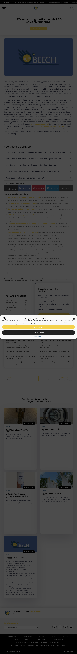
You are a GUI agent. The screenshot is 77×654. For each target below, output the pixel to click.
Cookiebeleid (37, 336)
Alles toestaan (38, 327)
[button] (74, 319)
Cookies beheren (38, 332)
